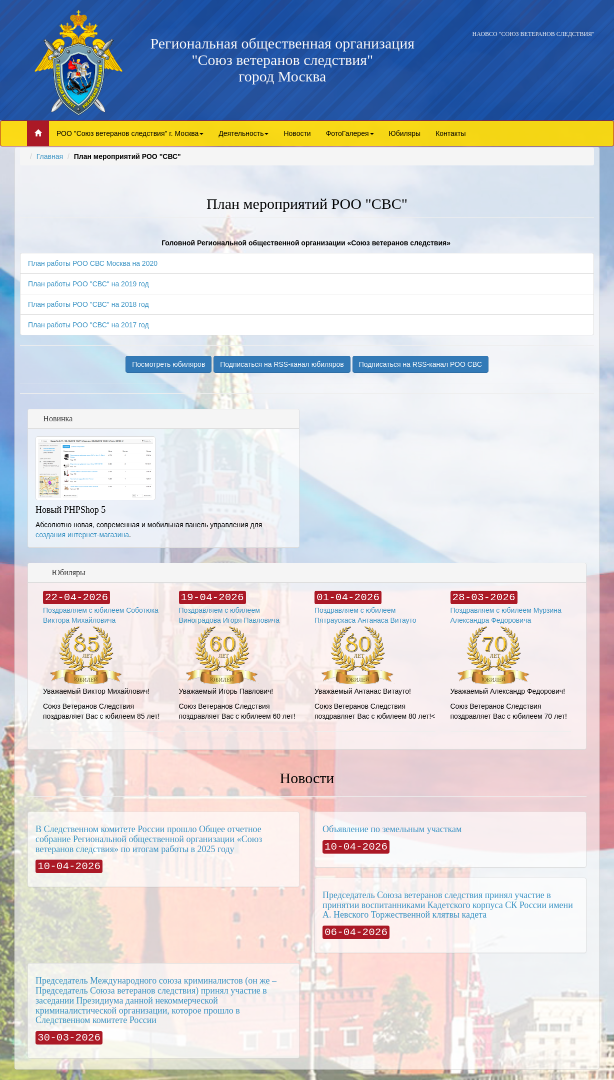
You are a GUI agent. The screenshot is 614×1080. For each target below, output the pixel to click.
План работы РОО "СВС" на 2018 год (88, 304)
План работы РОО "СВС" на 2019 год (88, 284)
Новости (297, 133)
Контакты (451, 133)
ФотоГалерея (350, 133)
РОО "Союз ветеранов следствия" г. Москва (130, 133)
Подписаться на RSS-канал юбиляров (282, 364)
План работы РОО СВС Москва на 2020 (93, 263)
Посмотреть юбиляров (168, 364)
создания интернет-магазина (82, 535)
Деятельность (243, 133)
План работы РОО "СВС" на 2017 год (88, 325)
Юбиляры (405, 133)
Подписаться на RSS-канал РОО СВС (420, 364)
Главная (49, 156)
